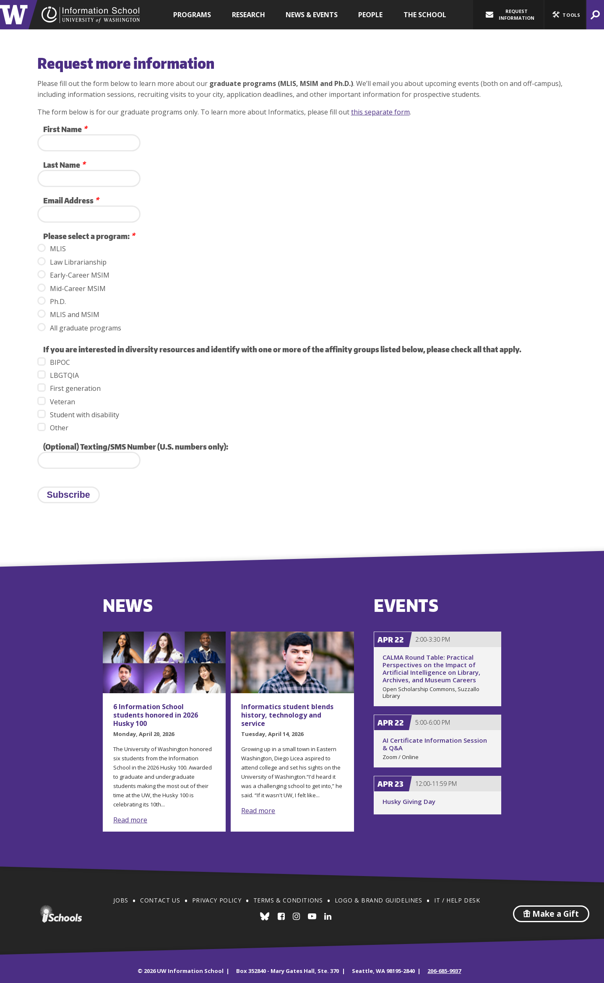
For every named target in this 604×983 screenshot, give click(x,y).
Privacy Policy (216, 900)
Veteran (56, 401)
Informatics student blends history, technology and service (287, 715)
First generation (69, 388)
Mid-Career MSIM (71, 288)
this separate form (380, 112)
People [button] (370, 14)
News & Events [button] (312, 14)
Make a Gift (551, 913)
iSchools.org (61, 914)
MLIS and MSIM (68, 314)
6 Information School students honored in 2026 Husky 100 (155, 715)
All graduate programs (79, 328)
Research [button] (248, 14)
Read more (130, 819)
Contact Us (160, 900)
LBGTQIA (58, 375)
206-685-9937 (444, 971)
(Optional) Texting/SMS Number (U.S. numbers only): (135, 446)
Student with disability (78, 414)
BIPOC (53, 362)
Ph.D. (51, 301)
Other (52, 427)
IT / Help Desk (457, 900)
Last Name (64, 164)
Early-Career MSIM (73, 275)
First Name (65, 129)
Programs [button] (192, 14)
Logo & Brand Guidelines (378, 900)
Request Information (510, 14)
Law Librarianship (72, 262)
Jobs (120, 900)
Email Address (71, 200)
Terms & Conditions (288, 900)
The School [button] (425, 14)
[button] (565, 14)
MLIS (51, 248)
